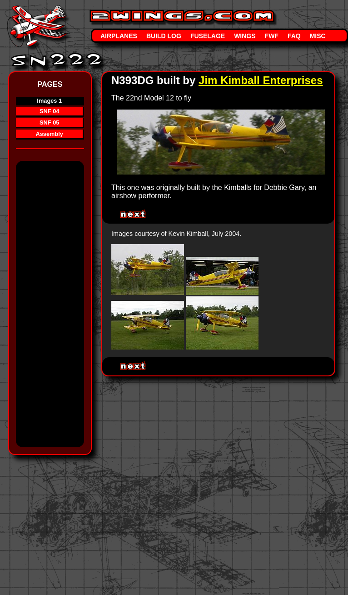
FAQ (294, 36)
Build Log (163, 36)
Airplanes (118, 36)
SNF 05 (49, 122)
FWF (271, 36)
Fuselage (207, 36)
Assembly (49, 133)
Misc (318, 36)
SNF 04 (49, 111)
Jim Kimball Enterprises (261, 80)
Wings (244, 36)
